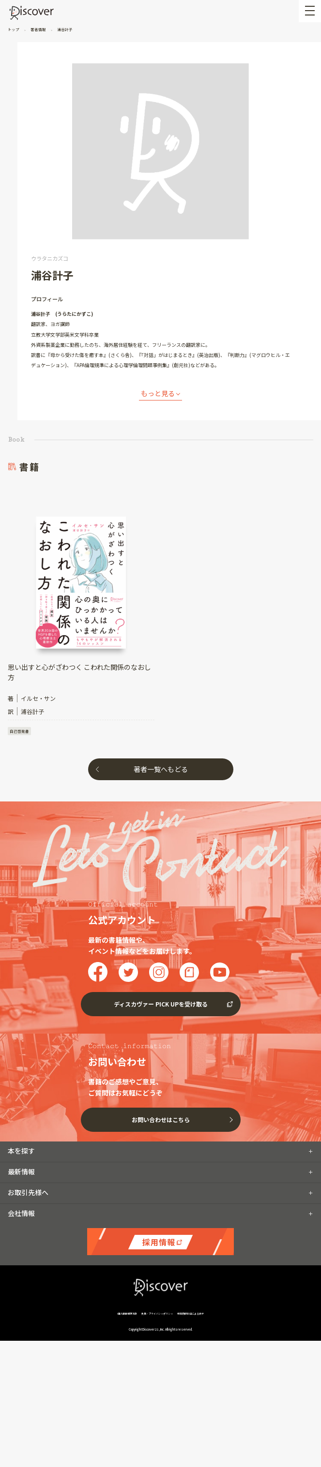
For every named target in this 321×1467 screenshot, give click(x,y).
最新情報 (21, 1171)
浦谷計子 (64, 29)
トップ (14, 29)
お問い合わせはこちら (161, 1119)
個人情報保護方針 (128, 1313)
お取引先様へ (28, 1192)
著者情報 (38, 29)
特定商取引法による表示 (190, 1313)
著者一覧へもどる (161, 769)
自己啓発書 (19, 731)
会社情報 (21, 1213)
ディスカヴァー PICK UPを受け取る (161, 1004)
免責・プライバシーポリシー (157, 1313)
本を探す (21, 1150)
